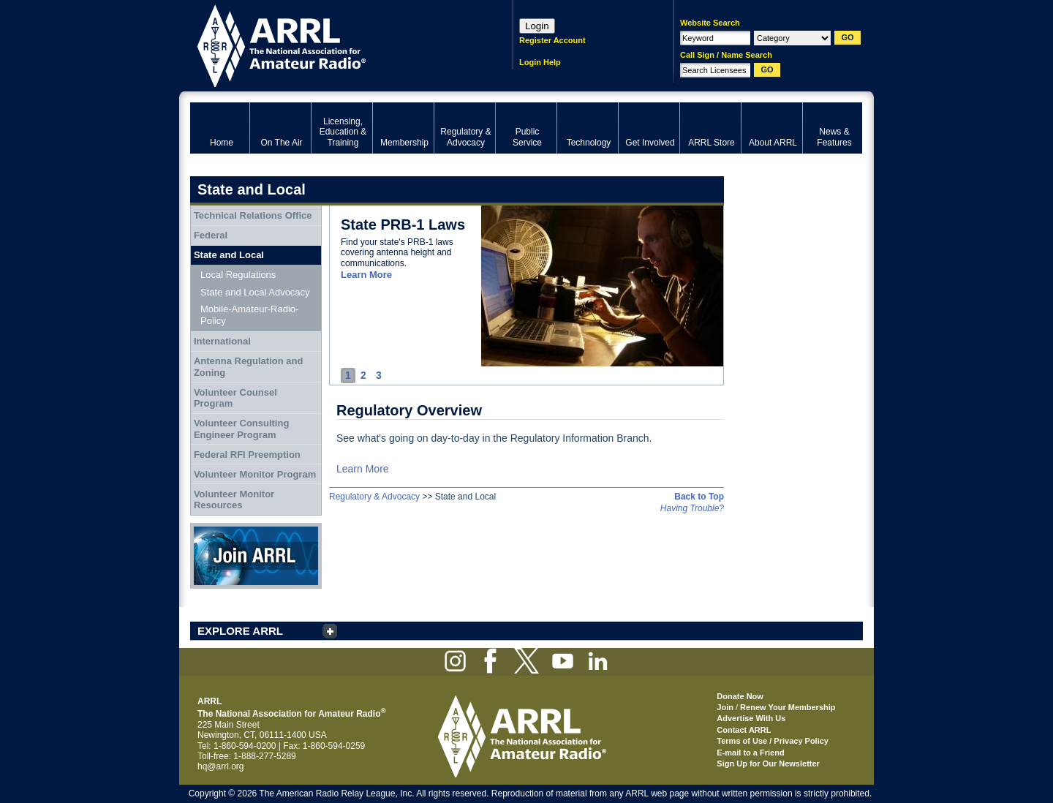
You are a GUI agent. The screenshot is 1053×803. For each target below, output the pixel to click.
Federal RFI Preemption (247, 454)
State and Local (229, 254)
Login (537, 25)
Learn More (366, 274)
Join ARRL (256, 556)
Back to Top (699, 496)
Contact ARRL (744, 729)
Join (725, 707)
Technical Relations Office (253, 215)
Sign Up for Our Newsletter (768, 763)
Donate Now (740, 696)
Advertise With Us (751, 718)
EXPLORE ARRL (240, 631)
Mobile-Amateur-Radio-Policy (249, 315)
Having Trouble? (692, 508)
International (222, 341)
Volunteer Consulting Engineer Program (241, 429)
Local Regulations (238, 274)
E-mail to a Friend (750, 752)
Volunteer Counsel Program (235, 398)
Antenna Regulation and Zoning (248, 366)
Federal (210, 235)
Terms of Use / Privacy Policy (773, 740)
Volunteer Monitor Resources (234, 500)
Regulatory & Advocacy (374, 496)
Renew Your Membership (787, 707)
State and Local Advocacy (255, 292)
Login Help (540, 62)
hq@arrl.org (220, 766)
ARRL (332, 44)
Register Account (552, 40)
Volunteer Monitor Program (255, 474)
